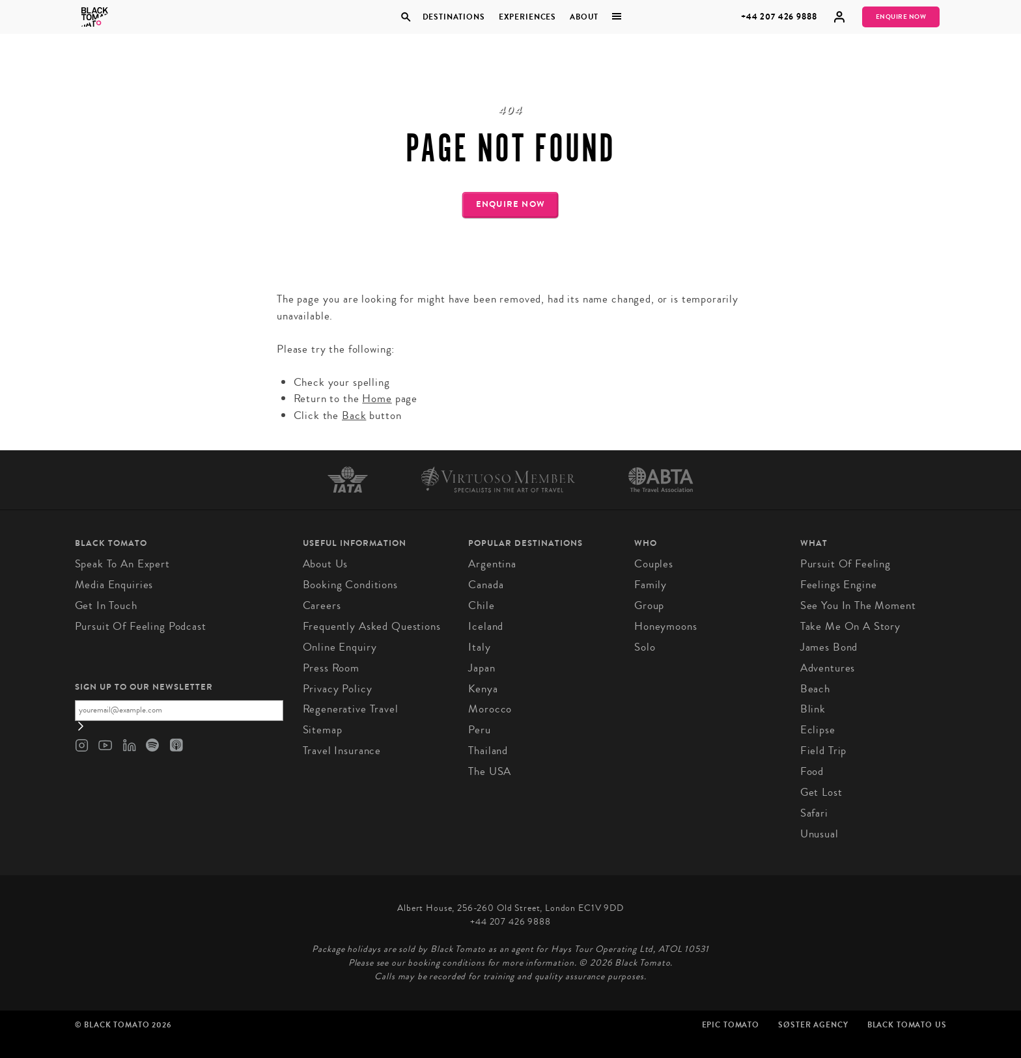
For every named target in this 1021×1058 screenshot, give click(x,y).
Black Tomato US (907, 1025)
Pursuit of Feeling (845, 564)
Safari (814, 813)
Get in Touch (106, 605)
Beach (815, 689)
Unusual (819, 834)
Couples (653, 564)
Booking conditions (350, 584)
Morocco (490, 709)
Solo (644, 647)
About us (325, 564)
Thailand (488, 750)
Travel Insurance (342, 750)
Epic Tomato (730, 1025)
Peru (479, 730)
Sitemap (323, 730)
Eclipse (817, 730)
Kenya (482, 689)
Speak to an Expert (122, 564)
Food (812, 771)
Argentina (492, 564)
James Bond (829, 647)
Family (650, 584)
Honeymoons (665, 626)
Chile (481, 605)
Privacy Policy (337, 689)
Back (354, 415)
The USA (489, 771)
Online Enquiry (340, 647)
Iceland (485, 626)
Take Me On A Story (850, 626)
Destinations (453, 17)
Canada (485, 584)
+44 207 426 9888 (779, 16)
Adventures (828, 668)
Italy (479, 647)
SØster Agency (813, 1025)
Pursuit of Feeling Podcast (140, 626)
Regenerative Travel (351, 709)
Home (376, 398)
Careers (322, 605)
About (584, 17)
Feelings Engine (838, 584)
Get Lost (821, 792)
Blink (813, 709)
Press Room (331, 668)
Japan (481, 668)
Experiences (527, 17)
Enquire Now (901, 16)
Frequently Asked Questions (372, 626)
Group (649, 605)
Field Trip (823, 750)
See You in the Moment (858, 605)
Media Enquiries (114, 584)
